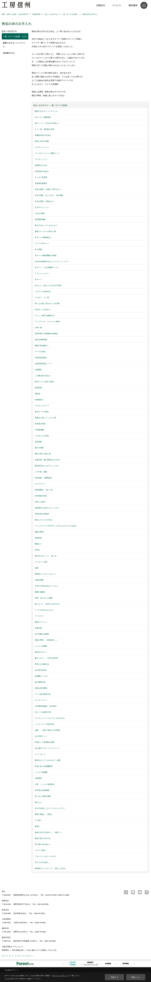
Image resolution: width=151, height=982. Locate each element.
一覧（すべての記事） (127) (15, 36)
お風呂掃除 (39, 580)
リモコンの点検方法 (43, 291)
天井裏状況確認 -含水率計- (46, 706)
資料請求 (132, 5)
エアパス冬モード (42, 243)
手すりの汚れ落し (42, 862)
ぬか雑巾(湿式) (41, 670)
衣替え (37, 550)
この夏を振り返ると (43, 376)
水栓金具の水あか (42, 171)
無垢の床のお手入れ (43, 838)
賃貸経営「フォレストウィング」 (90, 963)
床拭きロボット (41, 652)
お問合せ (100, 5)
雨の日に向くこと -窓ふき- (46, 556)
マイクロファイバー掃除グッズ (47, 153)
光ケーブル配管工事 (43, 712)
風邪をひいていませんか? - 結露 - (48, 760)
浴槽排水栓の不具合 (43, 135)
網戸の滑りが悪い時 (43, 454)
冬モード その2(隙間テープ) (46, 267)
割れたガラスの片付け (43, 520)
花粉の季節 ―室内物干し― (46, 640)
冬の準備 (38, 249)
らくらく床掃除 (41, 646)
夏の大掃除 (39, 448)
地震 (36, 568)
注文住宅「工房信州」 (72, 963)
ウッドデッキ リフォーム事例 (47, 321)
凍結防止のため (41, 165)
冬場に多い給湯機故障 (43, 766)
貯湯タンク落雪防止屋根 (44, 742)
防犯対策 (38, 388)
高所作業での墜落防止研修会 (46, 334)
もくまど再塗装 (41, 177)
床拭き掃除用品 (41, 340)
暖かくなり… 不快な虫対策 (46, 658)
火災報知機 (39, 430)
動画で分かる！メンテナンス (46, 111)
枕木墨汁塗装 (40, 424)
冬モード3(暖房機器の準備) (45, 255)
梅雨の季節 (39, 532)
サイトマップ (8, 956)
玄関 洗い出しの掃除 (43, 598)
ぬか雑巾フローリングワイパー (47, 748)
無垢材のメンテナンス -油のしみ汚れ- (50, 868)
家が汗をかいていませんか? (46, 225)
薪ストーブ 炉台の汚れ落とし (47, 123)
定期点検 (38, 628)
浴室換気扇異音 (41, 183)
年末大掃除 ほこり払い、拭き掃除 (49, 195)
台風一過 (38, 328)
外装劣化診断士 (41, 358)
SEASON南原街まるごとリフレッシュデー (52, 261)
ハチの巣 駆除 (41, 472)
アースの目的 (40, 352)
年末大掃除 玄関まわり (44, 201)
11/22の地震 (40, 213)
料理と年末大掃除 (42, 141)
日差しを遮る (40, 502)
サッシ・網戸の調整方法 (44, 315)
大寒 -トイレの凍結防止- (45, 784)
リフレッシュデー (42, 273)
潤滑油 (37, 394)
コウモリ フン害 (42, 297)
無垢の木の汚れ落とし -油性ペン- (49, 832)
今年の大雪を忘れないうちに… (47, 586)
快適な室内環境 (41, 688)
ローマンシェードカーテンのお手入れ (50, 718)
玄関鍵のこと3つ (41, 676)
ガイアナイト (40, 484)
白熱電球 (38, 778)
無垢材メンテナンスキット (45, 574)
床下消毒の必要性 (42, 634)
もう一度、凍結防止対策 (44, 129)
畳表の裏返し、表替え (43, 814)
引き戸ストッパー (42, 207)
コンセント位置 (41, 562)
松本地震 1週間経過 (43, 478)
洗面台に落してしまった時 (45, 418)
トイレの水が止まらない (44, 610)
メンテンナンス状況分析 (44, 724)
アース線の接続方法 (43, 694)
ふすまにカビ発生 (42, 436)
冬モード (39, 279)
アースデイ (39, 616)
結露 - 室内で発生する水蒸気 (47, 730)
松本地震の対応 (41, 496)
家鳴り (37, 826)
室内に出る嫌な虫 (42, 664)
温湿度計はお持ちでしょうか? (47, 508)
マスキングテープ (42, 406)
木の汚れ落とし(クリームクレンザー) (49, 808)
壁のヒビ (38, 802)
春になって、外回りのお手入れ (47, 604)
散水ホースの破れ (42, 412)
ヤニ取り (38, 820)
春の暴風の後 (40, 682)
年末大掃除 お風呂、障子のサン (48, 189)
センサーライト (41, 700)
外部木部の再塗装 (42, 514)
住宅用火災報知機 (42, 790)
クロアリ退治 (40, 850)
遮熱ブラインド (41, 622)
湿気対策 (38, 538)
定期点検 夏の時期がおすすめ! (47, 460)
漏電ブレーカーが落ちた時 (45, 231)
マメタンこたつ (41, 159)
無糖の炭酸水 (40, 592)
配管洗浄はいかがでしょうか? (47, 466)
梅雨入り (38, 544)
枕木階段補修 (40, 219)
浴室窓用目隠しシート (43, 364)
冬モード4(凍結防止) (43, 237)
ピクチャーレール (42, 147)
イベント (116, 5)
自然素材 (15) (9, 52)
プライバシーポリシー (25, 956)
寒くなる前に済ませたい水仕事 (47, 303)
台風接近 (38, 370)
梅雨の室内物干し (42, 346)
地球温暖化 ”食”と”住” (44, 490)
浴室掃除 (38, 442)
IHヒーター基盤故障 (43, 117)
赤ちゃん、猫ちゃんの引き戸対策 (48, 285)
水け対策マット (41, 736)
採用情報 (126, 963)
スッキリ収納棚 (41, 772)
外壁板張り (39, 400)
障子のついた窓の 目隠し (45, 382)
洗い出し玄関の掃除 (43, 796)
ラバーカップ (40, 754)
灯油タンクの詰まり (43, 309)
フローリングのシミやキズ (45, 856)
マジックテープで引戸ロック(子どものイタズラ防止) (56, 526)
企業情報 (108, 963)
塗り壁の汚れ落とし (43, 844)
